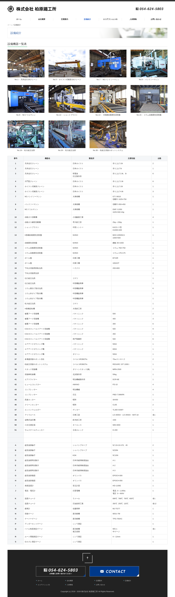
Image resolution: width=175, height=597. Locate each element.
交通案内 (64, 19)
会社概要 (41, 19)
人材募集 (133, 19)
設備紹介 (87, 19)
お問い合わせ (156, 19)
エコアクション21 (110, 19)
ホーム (19, 19)
